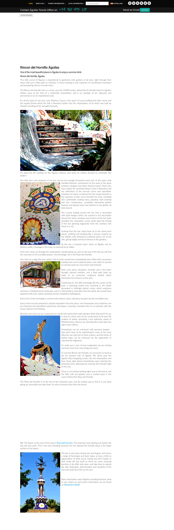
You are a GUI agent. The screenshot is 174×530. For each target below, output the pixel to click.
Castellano (116, 4)
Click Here (144, 10)
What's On (40, 3)
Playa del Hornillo (65, 443)
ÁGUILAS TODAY (72, 484)
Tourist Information (56, 3)
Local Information (75, 3)
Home (31, 3)
